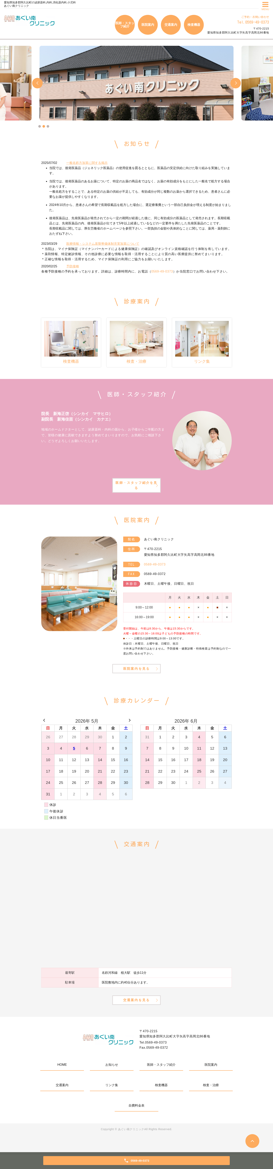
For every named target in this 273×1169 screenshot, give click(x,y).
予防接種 (72, 266)
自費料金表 (136, 1119)
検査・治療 (211, 1099)
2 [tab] (43, 126)
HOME (62, 1079)
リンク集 (111, 1099)
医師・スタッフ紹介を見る (136, 488)
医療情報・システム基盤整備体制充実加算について (102, 243)
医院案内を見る (136, 675)
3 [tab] (48, 126)
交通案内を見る (136, 1013)
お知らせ (111, 1079)
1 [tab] (39, 126)
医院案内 (147, 24)
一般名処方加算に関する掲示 (87, 163)
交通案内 (170, 24)
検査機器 (193, 24)
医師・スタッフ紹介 (124, 24)
